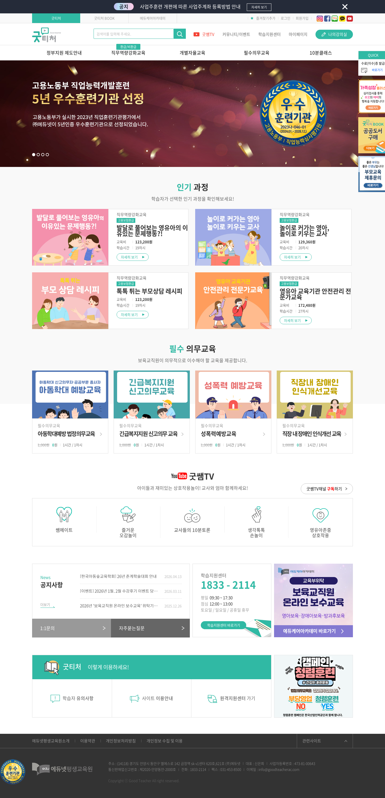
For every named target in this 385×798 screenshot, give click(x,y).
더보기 (45, 604)
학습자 (72, 698)
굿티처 (56, 18)
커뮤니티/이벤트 (236, 34)
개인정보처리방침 (121, 741)
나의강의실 (334, 34)
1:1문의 (47, 628)
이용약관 (87, 741)
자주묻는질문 (132, 628)
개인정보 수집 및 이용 (165, 741)
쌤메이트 (64, 519)
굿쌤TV (204, 34)
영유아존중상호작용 (320, 522)
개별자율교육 (192, 52)
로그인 (285, 18)
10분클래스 (321, 52)
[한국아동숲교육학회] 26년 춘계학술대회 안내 (118, 576)
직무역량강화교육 (128, 50)
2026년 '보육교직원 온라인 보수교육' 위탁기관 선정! (120, 606)
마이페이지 (298, 34)
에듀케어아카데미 (152, 18)
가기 (231, 699)
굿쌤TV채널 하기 (324, 489)
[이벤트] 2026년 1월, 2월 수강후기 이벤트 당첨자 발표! (120, 591)
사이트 (151, 699)
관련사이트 (311, 741)
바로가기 (70, 436)
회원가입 (302, 18)
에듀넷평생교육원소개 (51, 741)
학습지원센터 (269, 34)
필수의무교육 (257, 52)
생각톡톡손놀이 (256, 522)
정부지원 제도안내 (64, 52)
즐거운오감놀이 (128, 522)
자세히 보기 (129, 256)
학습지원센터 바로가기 (223, 625)
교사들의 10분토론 (192, 519)
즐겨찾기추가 (263, 18)
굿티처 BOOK (104, 18)
